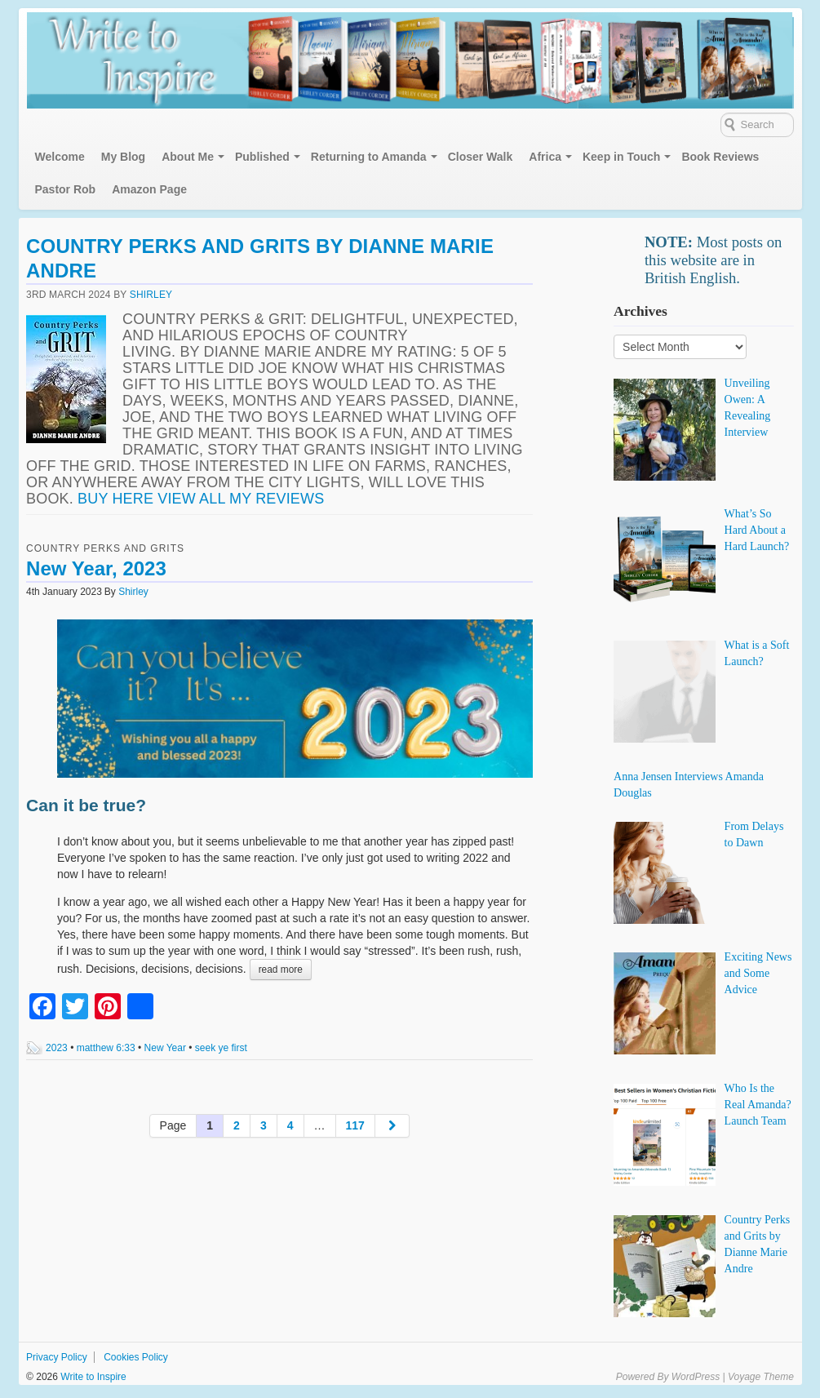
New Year (165, 1048)
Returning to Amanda (369, 156)
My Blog (123, 156)
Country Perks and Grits (105, 548)
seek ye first (221, 1048)
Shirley (151, 294)
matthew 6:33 (106, 1048)
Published (262, 156)
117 (355, 1125)
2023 (57, 1048)
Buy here (115, 498)
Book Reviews (720, 156)
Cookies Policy (136, 1357)
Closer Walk (480, 156)
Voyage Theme (761, 1376)
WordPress (696, 1376)
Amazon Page (149, 189)
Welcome (60, 156)
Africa (545, 156)
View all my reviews (240, 498)
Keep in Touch (621, 156)
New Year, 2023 (96, 568)
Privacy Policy (56, 1357)
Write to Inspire (92, 1376)
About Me (188, 156)
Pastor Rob (65, 189)
